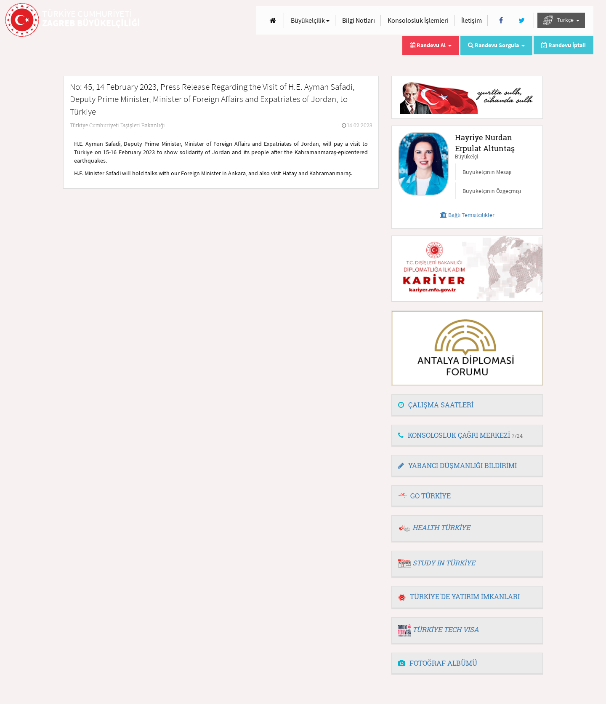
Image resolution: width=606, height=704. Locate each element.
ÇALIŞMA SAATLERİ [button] (435, 404)
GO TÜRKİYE (430, 495)
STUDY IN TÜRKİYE (443, 562)
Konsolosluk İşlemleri (418, 20)
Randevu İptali (563, 45)
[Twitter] (522, 20)
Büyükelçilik (310, 20)
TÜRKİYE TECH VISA (445, 629)
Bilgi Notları (358, 20)
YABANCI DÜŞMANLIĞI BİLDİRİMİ (457, 465)
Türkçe (561, 20)
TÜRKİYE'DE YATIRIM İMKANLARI (459, 596)
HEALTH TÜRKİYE (441, 527)
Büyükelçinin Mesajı (486, 172)
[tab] (467, 405)
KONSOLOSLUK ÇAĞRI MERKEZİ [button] (460, 435)
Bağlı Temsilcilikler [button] (467, 215)
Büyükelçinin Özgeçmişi (491, 191)
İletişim (471, 20)
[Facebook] (501, 20)
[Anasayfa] (273, 20)
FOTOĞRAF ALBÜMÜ (437, 662)
